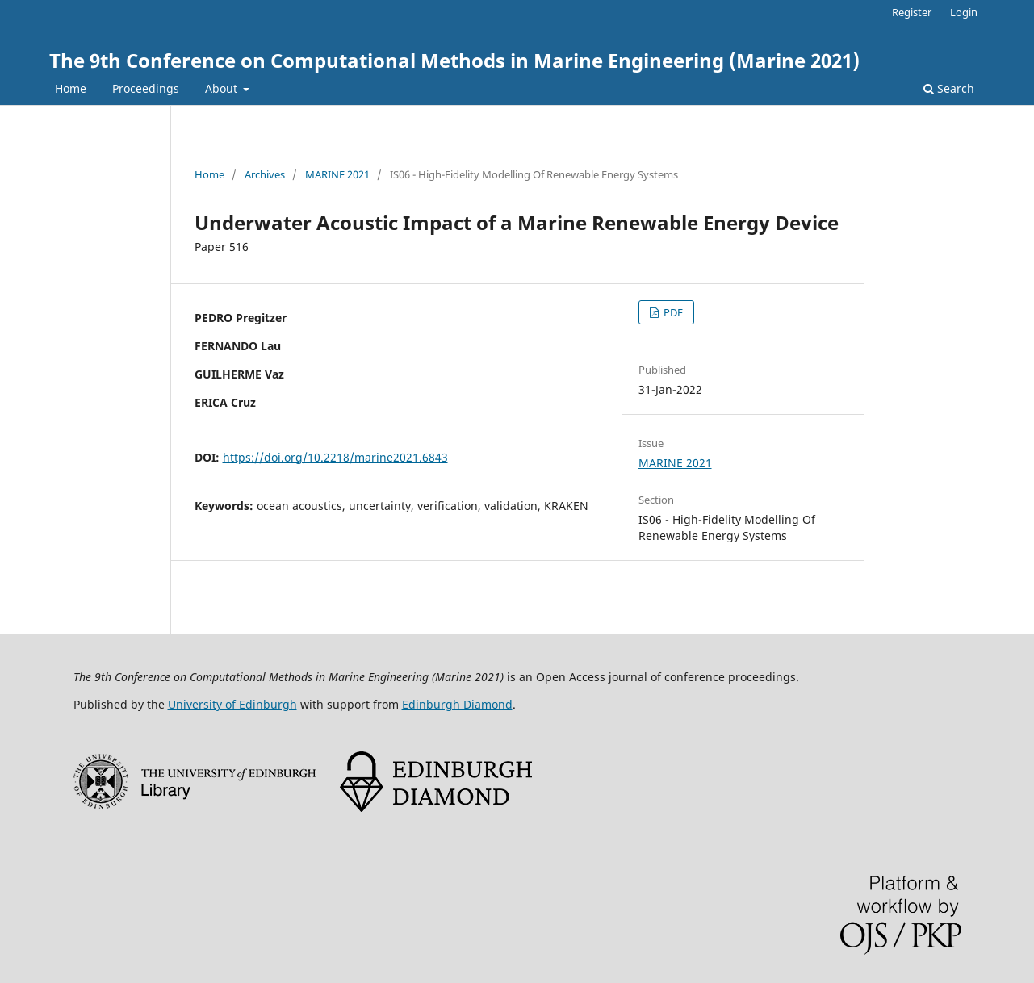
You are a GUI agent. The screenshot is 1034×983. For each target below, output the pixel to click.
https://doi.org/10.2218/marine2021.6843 (335, 457)
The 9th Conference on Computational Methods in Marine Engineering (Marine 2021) (454, 60)
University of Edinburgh (232, 704)
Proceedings (145, 88)
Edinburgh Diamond (457, 704)
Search (948, 88)
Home (70, 88)
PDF (672, 312)
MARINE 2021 (337, 174)
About (223, 88)
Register (911, 12)
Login (963, 12)
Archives (265, 174)
